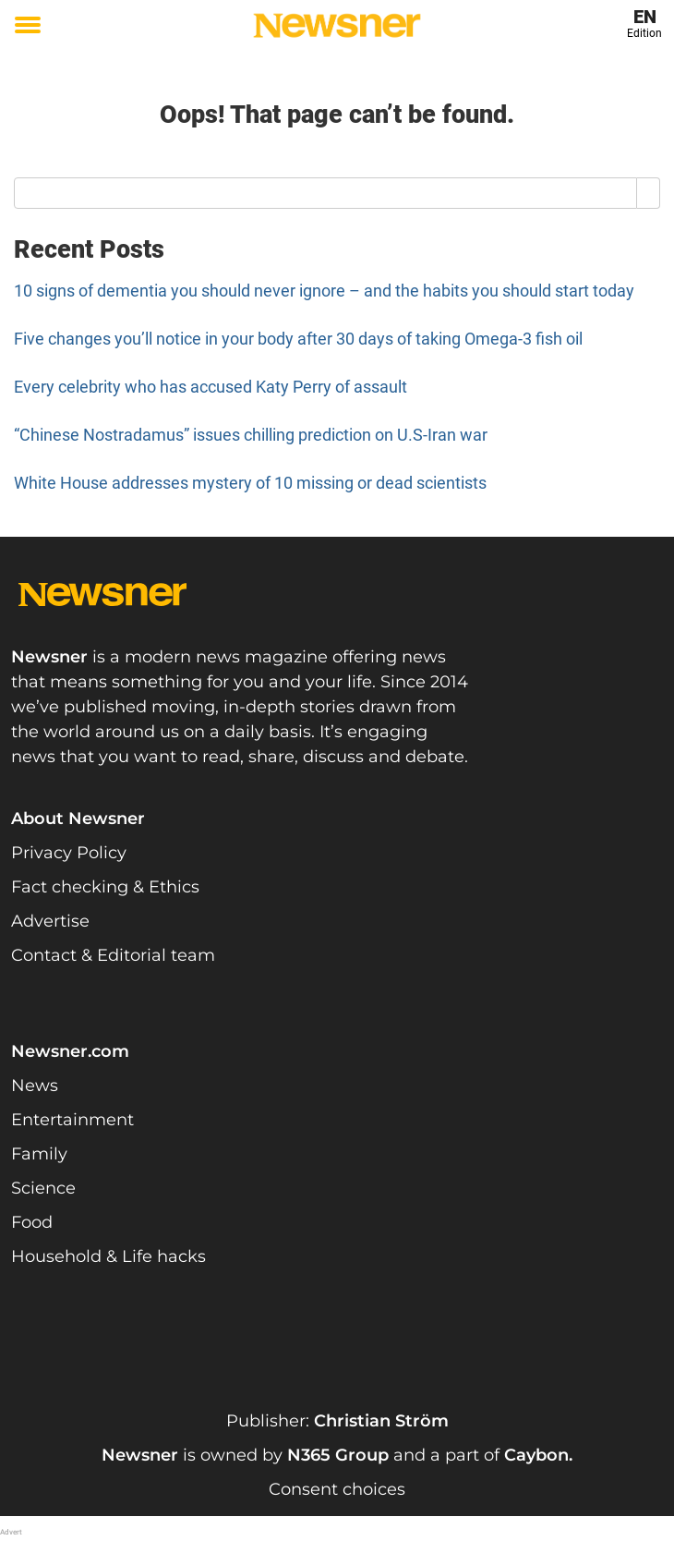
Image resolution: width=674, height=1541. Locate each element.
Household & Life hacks (108, 1256)
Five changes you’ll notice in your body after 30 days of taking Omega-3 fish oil (298, 338)
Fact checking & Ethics (105, 887)
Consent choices (337, 1489)
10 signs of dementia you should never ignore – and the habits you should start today (324, 290)
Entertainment (72, 1120)
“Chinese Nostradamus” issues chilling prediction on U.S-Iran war (250, 434)
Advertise (50, 921)
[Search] (648, 193)
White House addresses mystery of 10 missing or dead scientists (250, 482)
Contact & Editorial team (113, 955)
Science (43, 1188)
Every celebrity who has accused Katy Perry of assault (210, 386)
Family (39, 1154)
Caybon (536, 1455)
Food (32, 1222)
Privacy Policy (68, 853)
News (34, 1085)
